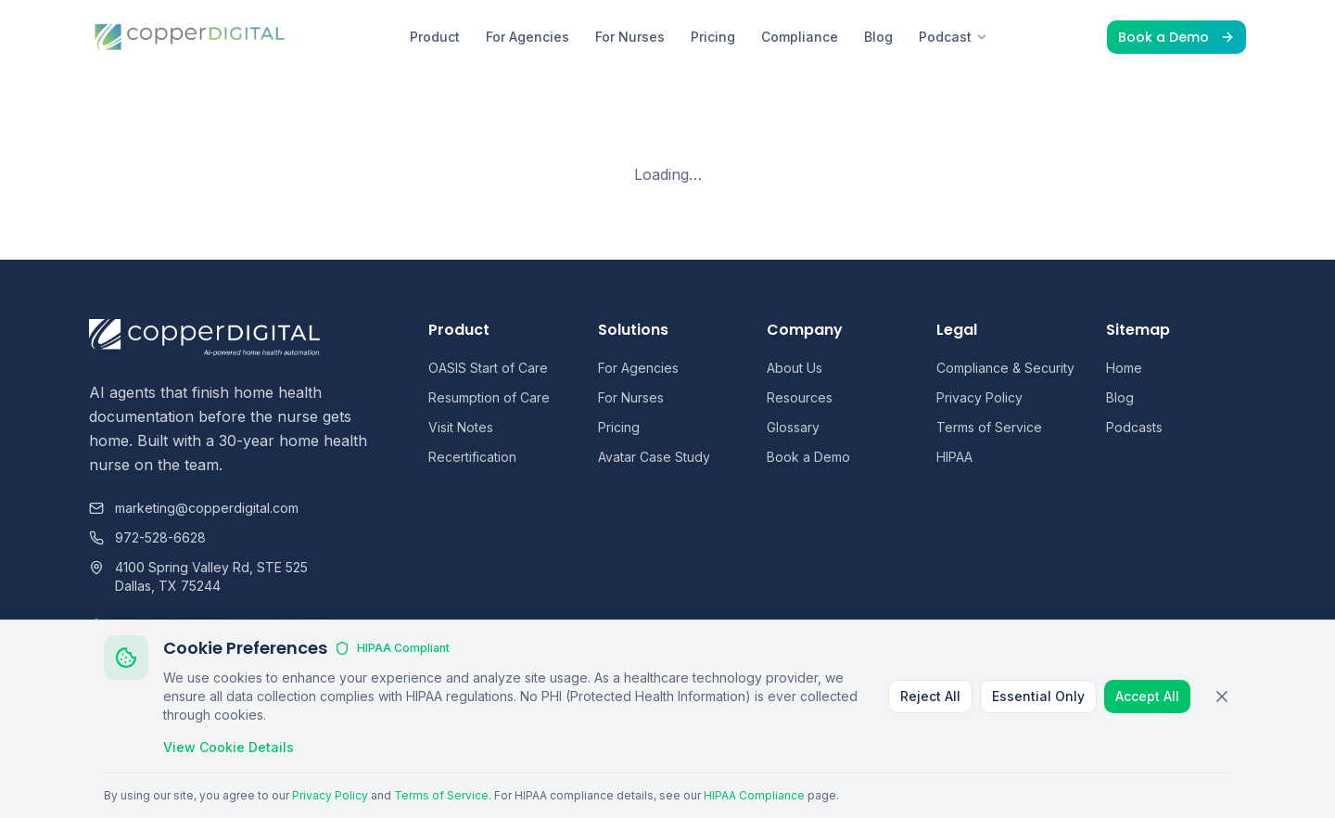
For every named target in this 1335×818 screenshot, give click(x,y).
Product (435, 37)
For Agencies (527, 37)
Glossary (793, 427)
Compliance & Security (1005, 368)
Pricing (713, 37)
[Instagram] (1173, 749)
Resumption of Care (489, 397)
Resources (800, 397)
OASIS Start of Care (488, 368)
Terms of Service (989, 427)
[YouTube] (1205, 749)
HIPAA (954, 457)
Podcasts (1134, 427)
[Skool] (1236, 749)
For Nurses (630, 37)
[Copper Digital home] (190, 37)
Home (1124, 368)
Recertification (472, 457)
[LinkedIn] (1110, 749)
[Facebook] (1142, 749)
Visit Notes (460, 427)
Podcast (953, 37)
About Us (794, 368)
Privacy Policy (979, 397)
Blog (878, 37)
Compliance (799, 37)
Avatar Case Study (654, 457)
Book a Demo (1176, 37)
